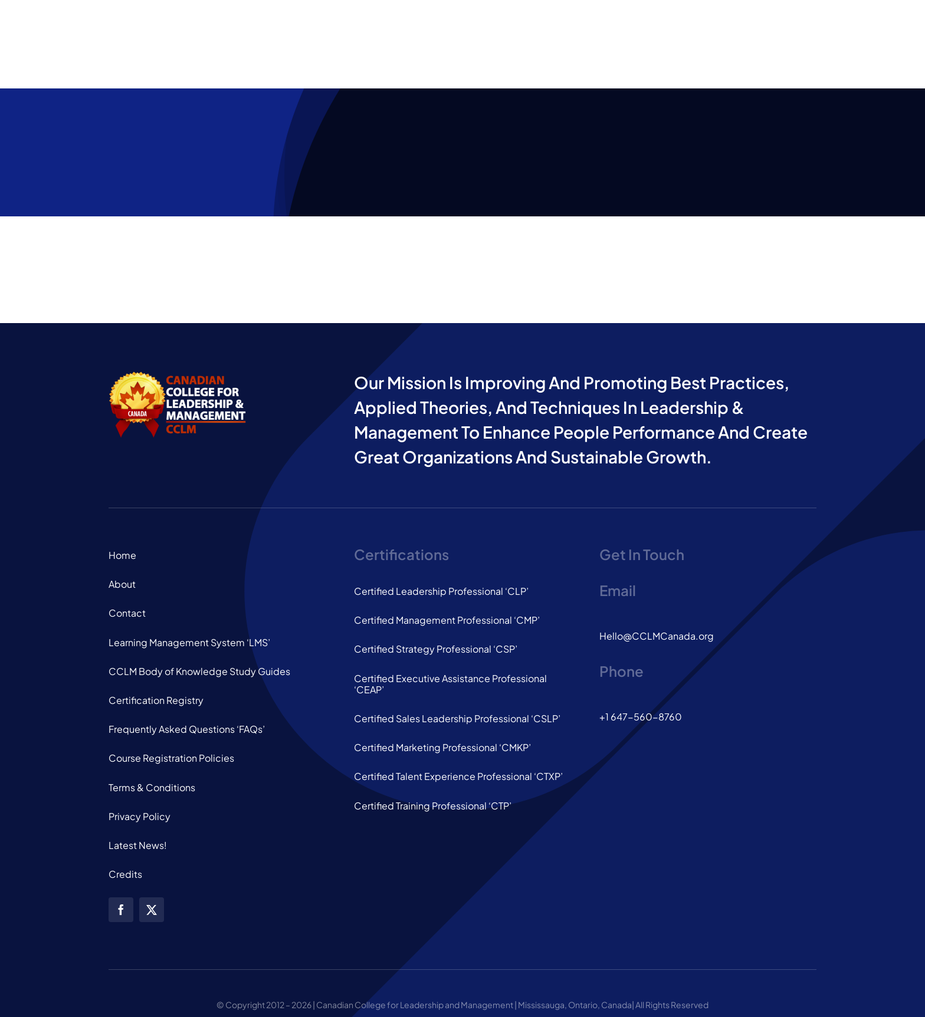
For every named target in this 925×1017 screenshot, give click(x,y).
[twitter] (151, 909)
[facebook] (121, 909)
